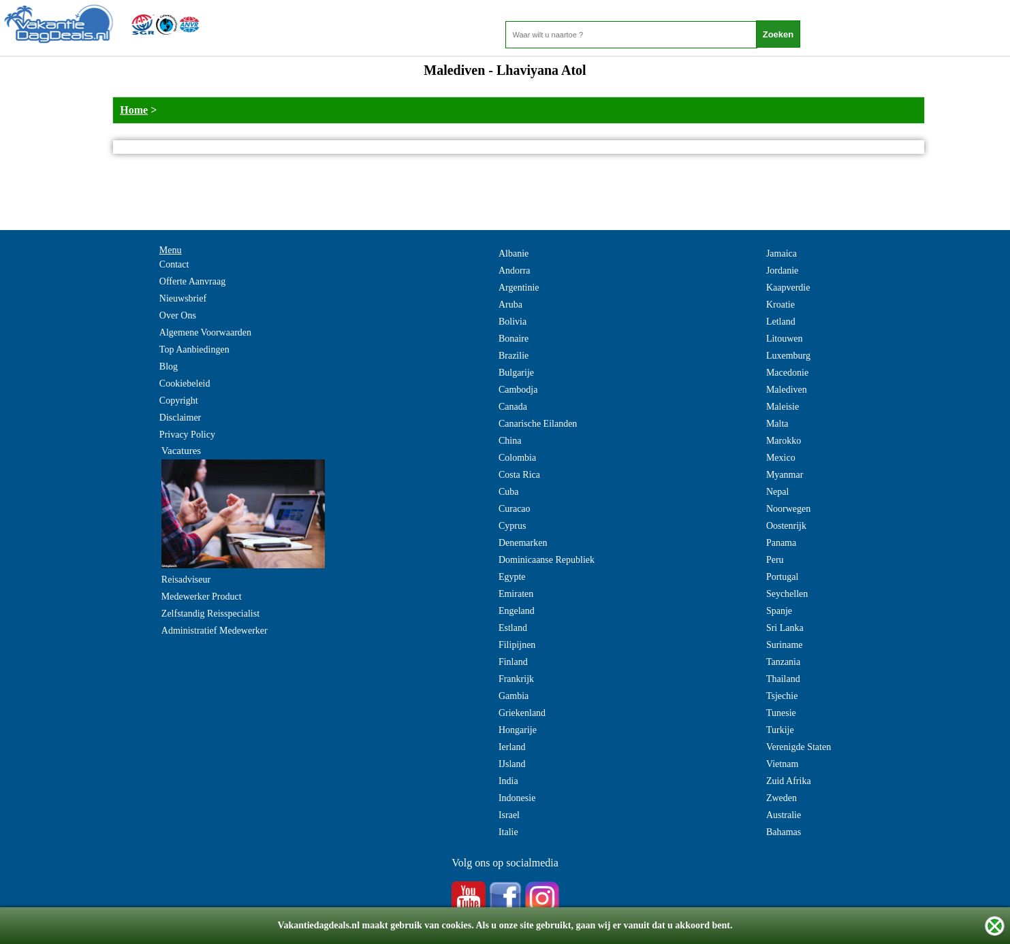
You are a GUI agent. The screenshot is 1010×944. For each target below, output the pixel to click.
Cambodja (518, 390)
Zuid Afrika (788, 781)
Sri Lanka (785, 628)
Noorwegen (788, 509)
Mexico (780, 458)
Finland (513, 662)
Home (134, 110)
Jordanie (782, 270)
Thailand (783, 679)
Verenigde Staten (798, 747)
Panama (781, 543)
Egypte (512, 577)
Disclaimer (180, 417)
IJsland (512, 764)
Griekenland (522, 713)
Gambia (513, 696)
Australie (783, 815)
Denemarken (523, 543)
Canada (513, 407)
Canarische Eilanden (538, 424)
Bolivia (512, 321)
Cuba (509, 492)
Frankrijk (516, 679)
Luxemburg (788, 356)
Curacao (515, 509)
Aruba (510, 304)
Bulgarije (516, 373)
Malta (777, 424)
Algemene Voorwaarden (205, 332)
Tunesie (781, 713)
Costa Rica (519, 475)
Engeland (517, 611)
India (508, 781)
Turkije (780, 730)
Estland (513, 628)
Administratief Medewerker (214, 630)
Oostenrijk (786, 526)
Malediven (786, 390)
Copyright (178, 400)
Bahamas (783, 832)
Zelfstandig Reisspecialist (210, 613)
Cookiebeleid (184, 383)
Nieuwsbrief (182, 298)
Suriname (784, 645)
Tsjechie (782, 696)
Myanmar (784, 475)
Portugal (782, 577)
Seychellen (787, 594)
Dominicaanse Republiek (547, 560)
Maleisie (782, 407)
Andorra (515, 270)
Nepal (777, 492)
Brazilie (513, 356)
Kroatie (780, 304)
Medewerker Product (201, 596)
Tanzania (783, 662)
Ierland (512, 747)
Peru (775, 560)
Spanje (779, 611)
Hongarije (518, 730)
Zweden (781, 798)
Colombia (517, 458)
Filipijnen (517, 645)
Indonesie (517, 798)
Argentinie (519, 287)
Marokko (783, 441)
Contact (174, 264)
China (510, 441)
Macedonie (787, 373)
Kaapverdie (788, 287)
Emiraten (516, 594)
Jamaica (781, 253)
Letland (780, 321)
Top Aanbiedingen (194, 349)
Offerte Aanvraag (192, 281)
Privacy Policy (187, 434)
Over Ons (177, 315)
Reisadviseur (185, 579)
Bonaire (513, 338)
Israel (509, 815)
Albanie (513, 253)
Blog (168, 366)
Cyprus (512, 526)
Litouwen (784, 338)
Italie (508, 832)
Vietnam (782, 764)
